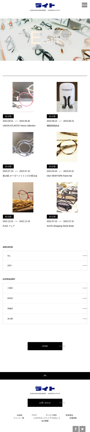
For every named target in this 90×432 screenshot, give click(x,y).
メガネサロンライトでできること (46, 418)
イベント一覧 (18, 418)
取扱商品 (69, 415)
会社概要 (45, 421)
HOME (45, 346)
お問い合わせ (45, 403)
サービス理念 (51, 415)
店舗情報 (73, 418)
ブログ (34, 415)
